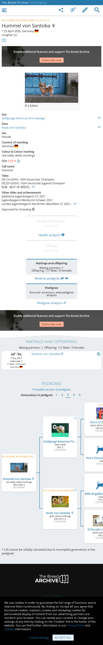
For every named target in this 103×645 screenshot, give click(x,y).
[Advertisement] (51, 51)
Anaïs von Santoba (14, 117)
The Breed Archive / (16, 2)
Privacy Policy (75, 625)
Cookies (9, 629)
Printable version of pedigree (51, 372)
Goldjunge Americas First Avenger (24, 108)
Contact (51, 587)
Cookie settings (39, 637)
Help (51, 594)
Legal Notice (51, 580)
